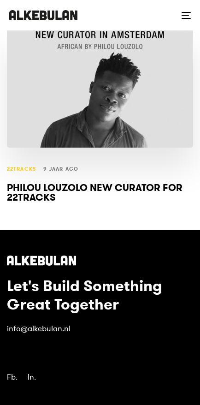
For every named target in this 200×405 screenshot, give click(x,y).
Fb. (12, 377)
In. (32, 377)
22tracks (21, 169)
